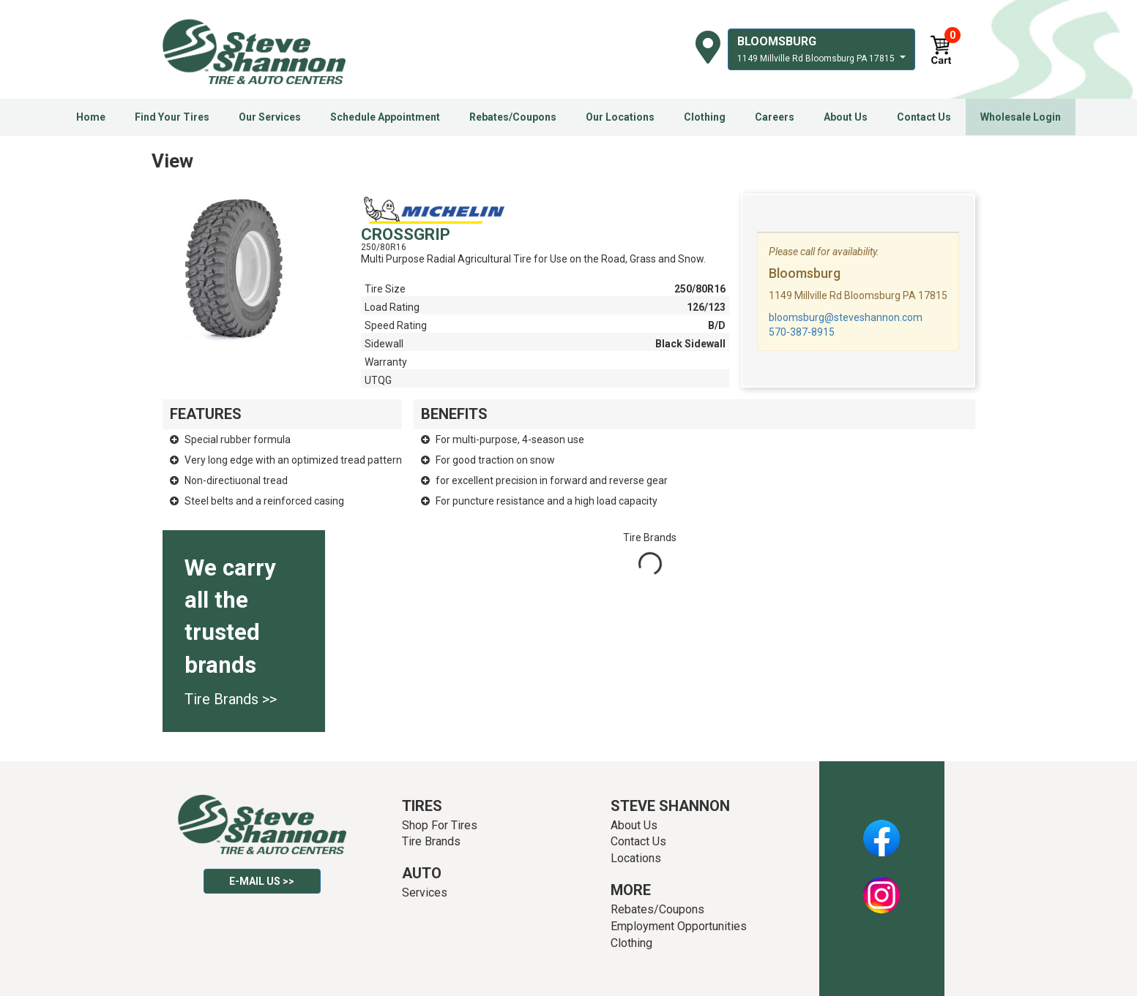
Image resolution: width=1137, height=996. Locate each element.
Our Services (270, 117)
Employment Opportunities (679, 926)
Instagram (881, 887)
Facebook (881, 830)
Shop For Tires (439, 825)
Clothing (705, 117)
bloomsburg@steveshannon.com (845, 317)
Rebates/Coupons (512, 117)
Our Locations (620, 117)
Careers (774, 117)
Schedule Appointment (385, 117)
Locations (636, 858)
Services (424, 892)
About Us (846, 117)
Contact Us (924, 117)
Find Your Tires (172, 117)
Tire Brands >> (230, 699)
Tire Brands (431, 841)
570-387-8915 (802, 332)
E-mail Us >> (261, 881)
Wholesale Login (1020, 117)
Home (90, 117)
